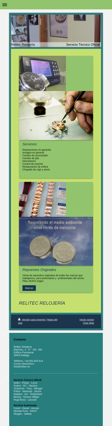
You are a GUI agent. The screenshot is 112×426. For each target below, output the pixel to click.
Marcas (29, 288)
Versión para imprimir (32, 319)
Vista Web (88, 323)
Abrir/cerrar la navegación (56, 4)
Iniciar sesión (86, 319)
